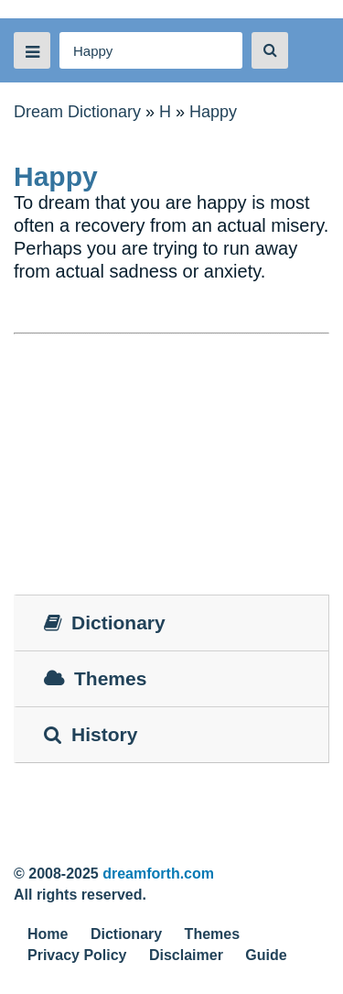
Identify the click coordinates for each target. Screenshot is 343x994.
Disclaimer (186, 955)
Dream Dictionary (77, 112)
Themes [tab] (95, 678)
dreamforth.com (158, 873)
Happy (213, 112)
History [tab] (90, 734)
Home (47, 934)
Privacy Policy (77, 955)
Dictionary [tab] (105, 622)
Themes (212, 934)
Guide (265, 955)
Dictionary (126, 934)
